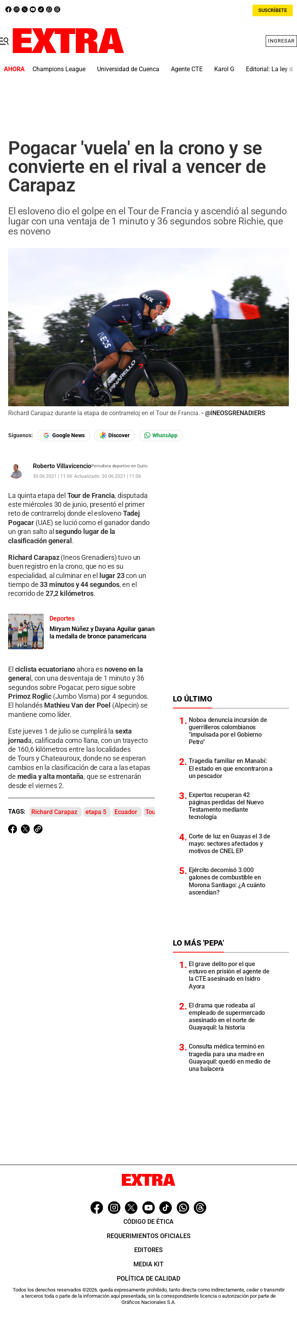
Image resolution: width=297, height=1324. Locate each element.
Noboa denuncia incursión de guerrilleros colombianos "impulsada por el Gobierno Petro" (228, 731)
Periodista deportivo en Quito (119, 466)
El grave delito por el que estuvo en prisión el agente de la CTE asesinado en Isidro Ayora (229, 975)
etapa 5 (95, 812)
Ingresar (281, 41)
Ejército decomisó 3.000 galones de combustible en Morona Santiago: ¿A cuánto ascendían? (227, 881)
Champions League (58, 69)
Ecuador (125, 812)
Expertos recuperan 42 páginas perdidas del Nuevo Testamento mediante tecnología (226, 806)
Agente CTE (187, 69)
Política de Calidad (148, 1278)
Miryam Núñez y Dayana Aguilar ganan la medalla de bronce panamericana (102, 632)
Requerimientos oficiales (149, 1236)
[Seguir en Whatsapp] (161, 435)
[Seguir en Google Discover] (114, 435)
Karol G (224, 69)
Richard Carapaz (54, 812)
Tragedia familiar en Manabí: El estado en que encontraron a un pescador (231, 768)
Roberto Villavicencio (62, 466)
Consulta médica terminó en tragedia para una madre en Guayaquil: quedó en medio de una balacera (229, 1058)
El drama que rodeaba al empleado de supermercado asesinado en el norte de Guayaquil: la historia (227, 1016)
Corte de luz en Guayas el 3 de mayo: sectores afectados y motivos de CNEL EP (229, 844)
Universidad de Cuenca (128, 69)
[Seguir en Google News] (64, 435)
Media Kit (148, 1264)
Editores (148, 1250)
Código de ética (148, 1221)
